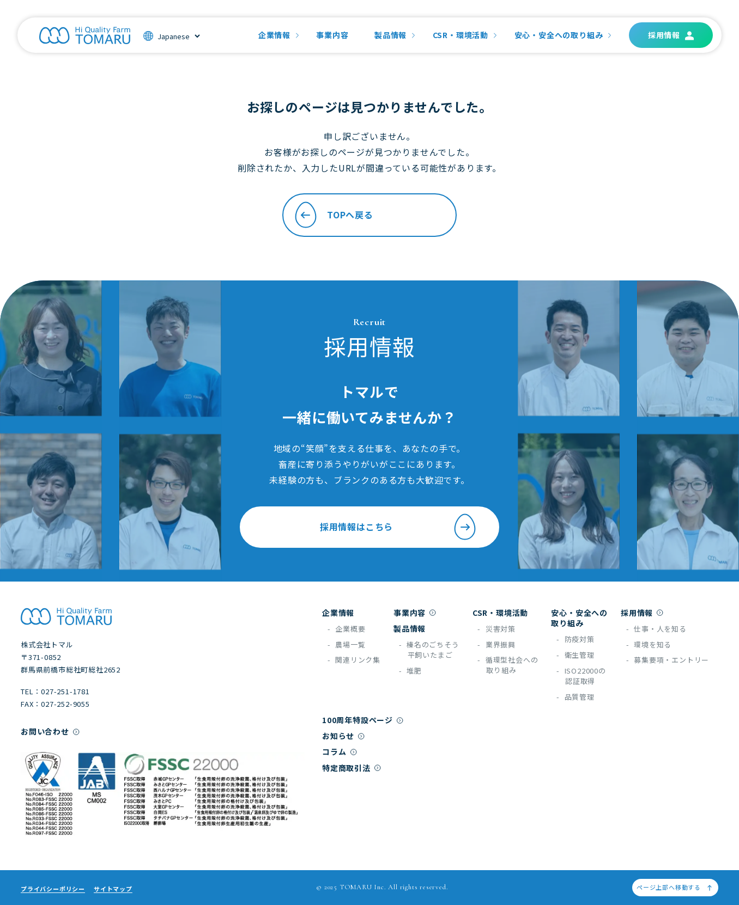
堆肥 (414, 670)
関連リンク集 (357, 660)
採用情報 (664, 34)
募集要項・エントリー (671, 660)
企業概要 (350, 628)
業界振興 (501, 644)
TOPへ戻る (332, 215)
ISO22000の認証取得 (585, 675)
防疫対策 (580, 639)
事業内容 (332, 34)
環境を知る (652, 644)
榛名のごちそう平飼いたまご (433, 649)
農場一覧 (350, 644)
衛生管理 (580, 655)
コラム (334, 751)
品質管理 (580, 697)
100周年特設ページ (357, 719)
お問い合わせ (45, 731)
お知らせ (338, 735)
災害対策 (501, 628)
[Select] (178, 36)
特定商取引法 (346, 767)
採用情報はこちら (399, 527)
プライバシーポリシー (53, 888)
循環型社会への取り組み (512, 665)
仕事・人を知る (660, 628)
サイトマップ (113, 888)
